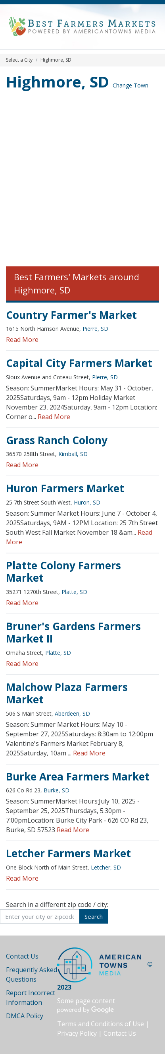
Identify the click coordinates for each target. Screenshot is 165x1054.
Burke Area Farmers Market (78, 776)
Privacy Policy (77, 1033)
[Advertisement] (82, 179)
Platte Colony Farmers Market (63, 571)
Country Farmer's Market (71, 315)
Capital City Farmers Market (79, 363)
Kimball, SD (73, 454)
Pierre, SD (95, 328)
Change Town (130, 85)
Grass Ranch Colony (56, 440)
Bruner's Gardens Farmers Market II (73, 632)
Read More (22, 339)
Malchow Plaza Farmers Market (67, 693)
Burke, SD (56, 790)
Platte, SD (74, 592)
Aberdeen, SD (72, 713)
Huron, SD (87, 502)
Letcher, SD (106, 867)
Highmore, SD (57, 81)
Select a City (19, 59)
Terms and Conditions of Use (100, 1023)
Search (93, 916)
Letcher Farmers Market (68, 853)
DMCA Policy (24, 1015)
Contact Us (22, 956)
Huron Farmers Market (65, 488)
